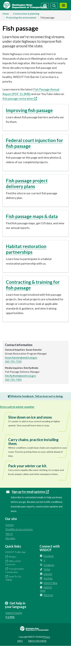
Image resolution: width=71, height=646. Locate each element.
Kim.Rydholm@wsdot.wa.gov (20, 375)
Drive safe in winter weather (17, 406)
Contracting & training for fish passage (33, 284)
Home (5, 13)
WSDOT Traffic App (15, 552)
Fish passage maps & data (32, 216)
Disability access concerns (19, 529)
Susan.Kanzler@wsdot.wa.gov (21, 357)
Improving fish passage (29, 110)
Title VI (9, 533)
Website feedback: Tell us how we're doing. (35, 396)
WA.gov (12, 556)
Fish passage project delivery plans (27, 183)
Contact (9, 524)
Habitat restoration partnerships (26, 249)
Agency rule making (37, 640)
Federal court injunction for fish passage (34, 143)
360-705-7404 (13, 379)
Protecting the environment (21, 17)
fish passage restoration (19, 98)
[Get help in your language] (45, 5)
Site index (10, 538)
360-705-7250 (13, 361)
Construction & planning (26, 13)
